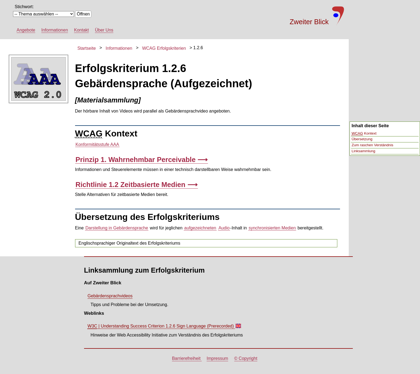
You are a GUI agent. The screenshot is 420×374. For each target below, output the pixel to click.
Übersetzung (361, 139)
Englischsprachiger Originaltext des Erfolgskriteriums (129, 243)
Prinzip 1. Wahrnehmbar (137, 159)
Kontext (363, 133)
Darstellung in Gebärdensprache (116, 228)
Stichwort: (24, 6)
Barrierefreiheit (187, 358)
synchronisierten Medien (272, 228)
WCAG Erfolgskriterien (164, 48)
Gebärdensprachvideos (110, 296)
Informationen (54, 30)
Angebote (26, 30)
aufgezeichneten (200, 228)
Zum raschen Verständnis (372, 145)
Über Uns (104, 30)
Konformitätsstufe (97, 144)
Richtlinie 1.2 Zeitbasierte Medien (131, 184)
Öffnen (83, 14)
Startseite (87, 48)
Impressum (217, 358)
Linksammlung (363, 151)
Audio (224, 228)
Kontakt (81, 30)
